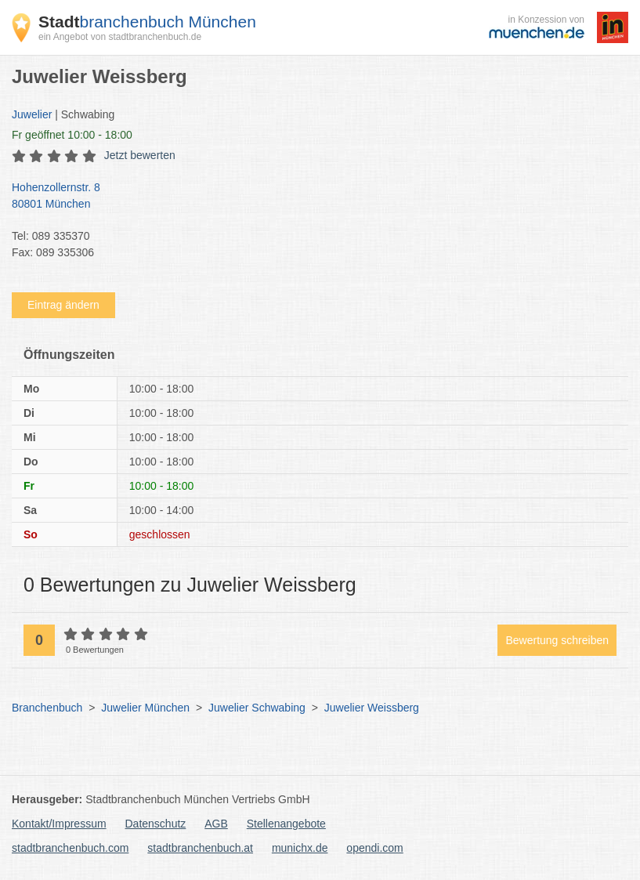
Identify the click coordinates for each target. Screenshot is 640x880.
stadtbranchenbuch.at (200, 848)
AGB (216, 823)
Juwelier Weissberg (371, 707)
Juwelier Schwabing (257, 707)
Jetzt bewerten (139, 155)
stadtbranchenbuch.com (70, 848)
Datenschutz (155, 823)
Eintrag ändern (63, 305)
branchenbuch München (147, 22)
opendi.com (374, 848)
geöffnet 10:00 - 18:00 (72, 135)
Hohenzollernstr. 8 (312, 196)
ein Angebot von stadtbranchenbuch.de (119, 36)
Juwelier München (145, 707)
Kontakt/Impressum (59, 823)
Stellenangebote (286, 823)
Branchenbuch (47, 707)
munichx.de (300, 848)
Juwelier (32, 114)
